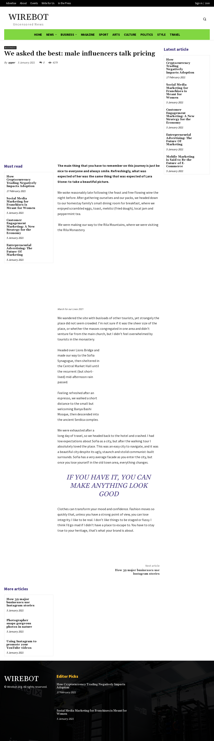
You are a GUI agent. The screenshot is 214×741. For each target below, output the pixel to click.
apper (11, 62)
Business (10, 47)
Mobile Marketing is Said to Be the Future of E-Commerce (180, 161)
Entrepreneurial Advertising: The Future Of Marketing (19, 250)
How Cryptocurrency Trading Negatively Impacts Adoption (21, 181)
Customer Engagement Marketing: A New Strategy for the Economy (20, 226)
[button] (204, 19)
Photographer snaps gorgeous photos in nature (19, 623)
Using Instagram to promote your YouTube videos (21, 645)
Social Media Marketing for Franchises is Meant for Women (20, 203)
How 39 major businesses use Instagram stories (137, 572)
